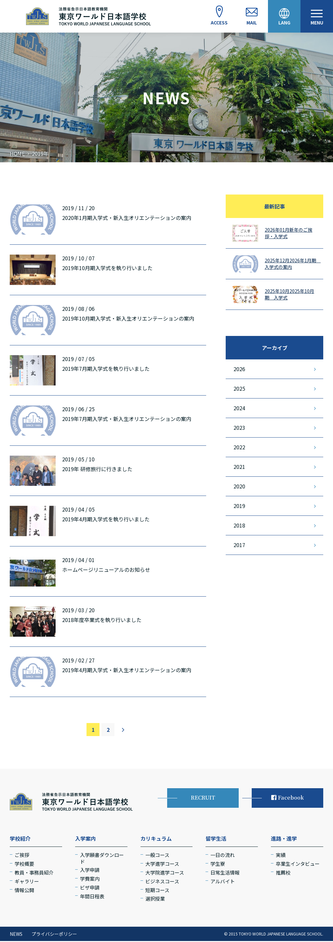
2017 (239, 546)
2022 (239, 448)
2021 (239, 467)
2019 (239, 507)
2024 (239, 409)
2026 (239, 370)
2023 (239, 428)
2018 (239, 526)
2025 (239, 389)
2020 (239, 487)
